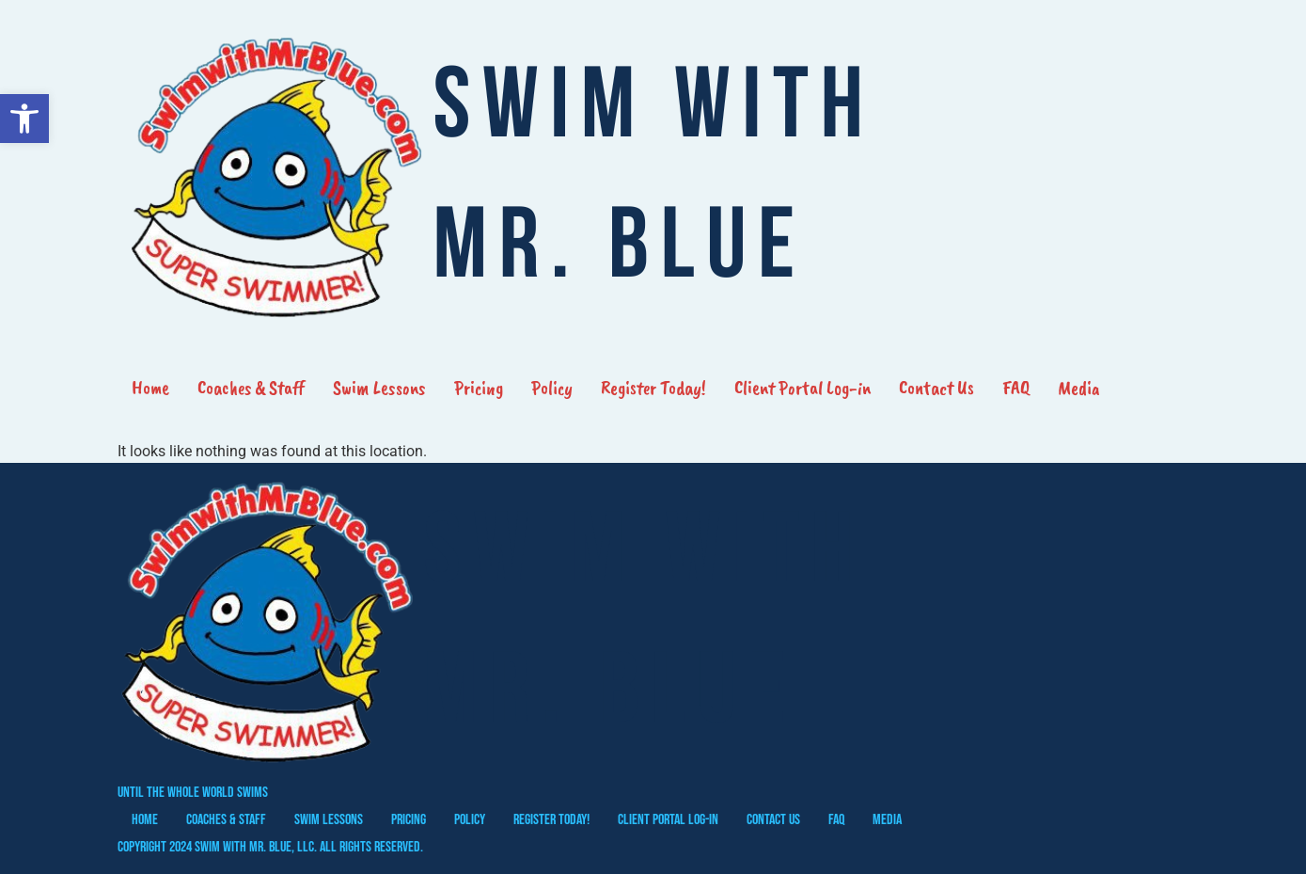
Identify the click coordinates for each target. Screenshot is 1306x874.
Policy (552, 387)
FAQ (1016, 387)
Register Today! (653, 387)
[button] (24, 118)
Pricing (478, 387)
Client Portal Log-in (802, 387)
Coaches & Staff (251, 387)
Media (1079, 387)
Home (150, 387)
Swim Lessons (379, 387)
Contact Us (936, 387)
